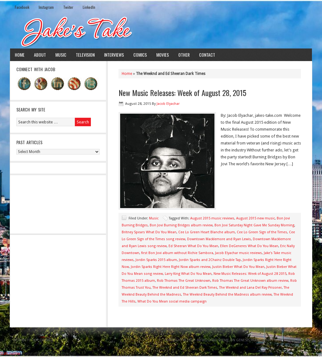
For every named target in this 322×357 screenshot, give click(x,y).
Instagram (46, 7)
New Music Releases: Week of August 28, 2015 (182, 92)
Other (184, 54)
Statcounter (10, 353)
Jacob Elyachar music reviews (238, 253)
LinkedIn (89, 7)
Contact (207, 54)
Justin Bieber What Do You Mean (238, 267)
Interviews (114, 54)
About (40, 54)
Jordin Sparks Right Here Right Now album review (170, 267)
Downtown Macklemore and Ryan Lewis (219, 239)
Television (85, 54)
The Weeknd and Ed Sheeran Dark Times (185, 288)
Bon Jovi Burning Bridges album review (181, 225)
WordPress (284, 340)
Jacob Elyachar (168, 104)
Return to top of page (33, 340)
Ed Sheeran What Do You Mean (193, 246)
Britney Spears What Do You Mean (149, 232)
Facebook (22, 7)
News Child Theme (213, 340)
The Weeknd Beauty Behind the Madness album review (227, 294)
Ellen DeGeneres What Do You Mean (249, 246)
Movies (162, 54)
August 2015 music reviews (212, 218)
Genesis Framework (253, 340)
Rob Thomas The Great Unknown (183, 281)
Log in (303, 340)
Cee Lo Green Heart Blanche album (206, 232)
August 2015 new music (255, 218)
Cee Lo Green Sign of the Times (262, 232)
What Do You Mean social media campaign (172, 301)
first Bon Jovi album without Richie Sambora (177, 253)
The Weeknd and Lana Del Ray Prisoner (250, 288)
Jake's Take (161, 31)
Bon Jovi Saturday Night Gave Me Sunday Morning (254, 225)
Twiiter (68, 7)
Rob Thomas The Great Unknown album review (250, 281)
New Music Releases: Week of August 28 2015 (250, 274)
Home (20, 54)
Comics (140, 54)
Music (60, 54)
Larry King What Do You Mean (188, 274)
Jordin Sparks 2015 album (156, 260)
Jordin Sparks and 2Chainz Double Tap (210, 260)
